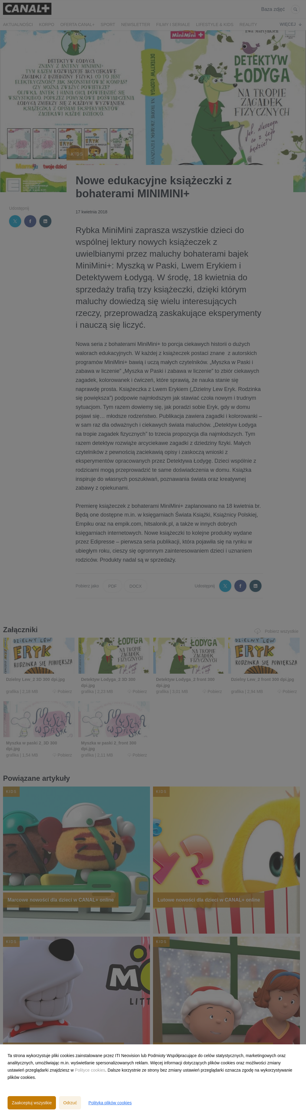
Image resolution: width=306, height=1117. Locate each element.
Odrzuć (70, 1102)
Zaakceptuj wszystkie (32, 1102)
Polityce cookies (90, 1070)
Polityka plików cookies (110, 1102)
